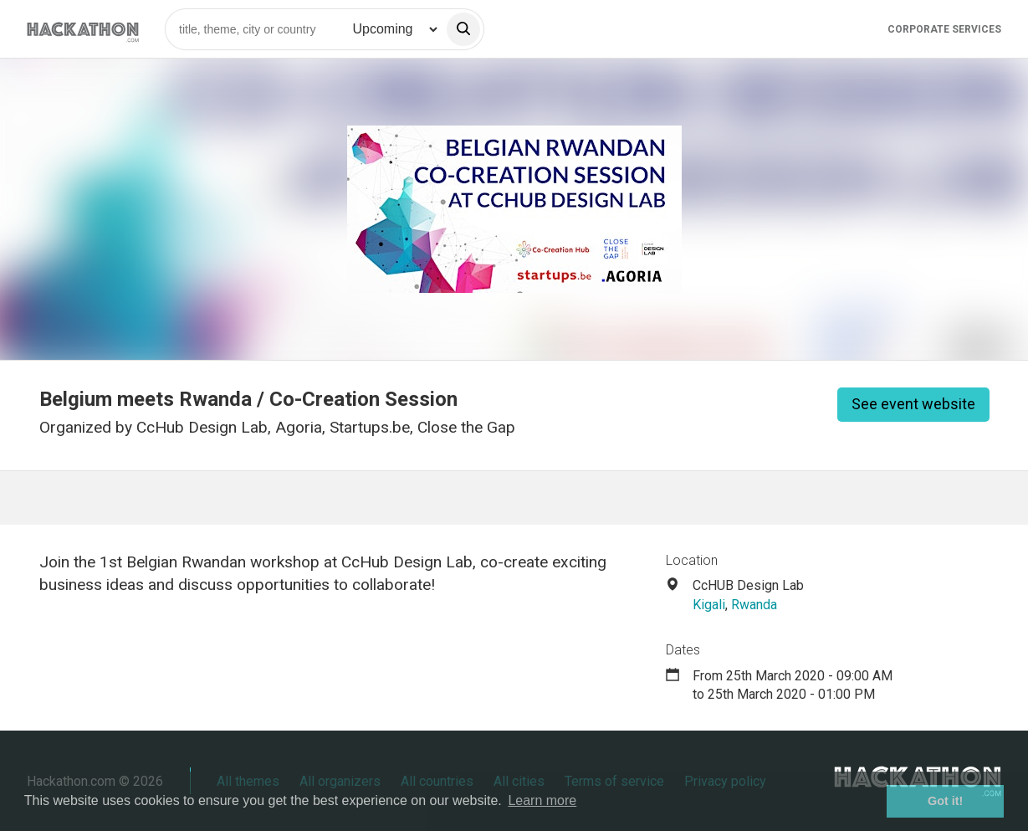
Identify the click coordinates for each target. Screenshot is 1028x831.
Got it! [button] (945, 801)
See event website (913, 404)
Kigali (709, 605)
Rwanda (754, 605)
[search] (463, 29)
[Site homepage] (83, 29)
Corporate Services (944, 29)
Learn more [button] (542, 800)
